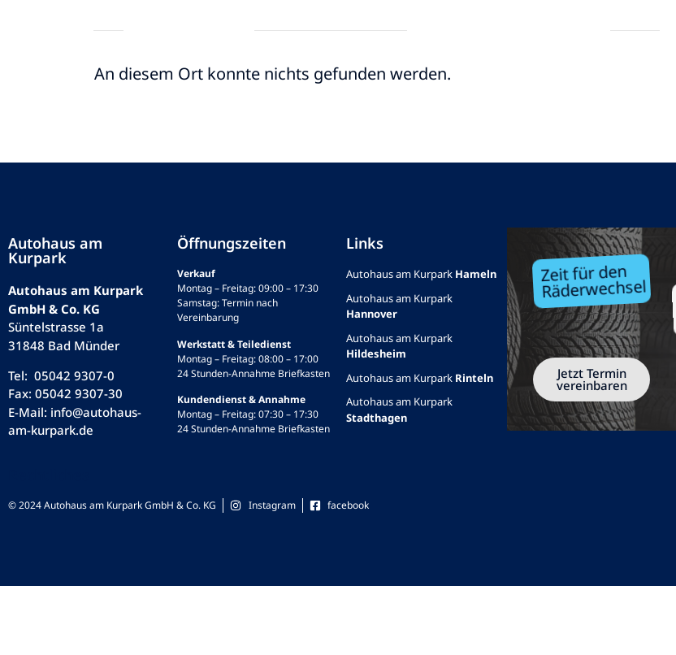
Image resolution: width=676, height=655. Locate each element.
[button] (30, 31)
